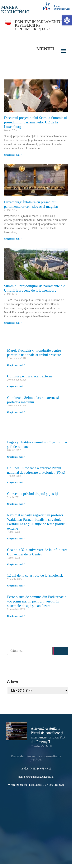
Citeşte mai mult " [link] (13, 155)
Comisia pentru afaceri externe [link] (29, 376)
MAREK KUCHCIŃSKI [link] (15, 9)
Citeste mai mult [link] (41, 746)
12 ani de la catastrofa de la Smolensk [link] (35, 575)
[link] (67, 20)
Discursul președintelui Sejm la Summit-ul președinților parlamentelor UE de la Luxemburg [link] (35, 122)
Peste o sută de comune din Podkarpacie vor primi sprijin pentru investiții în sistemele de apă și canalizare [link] (36, 601)
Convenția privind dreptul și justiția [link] (33, 494)
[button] (63, 50)
